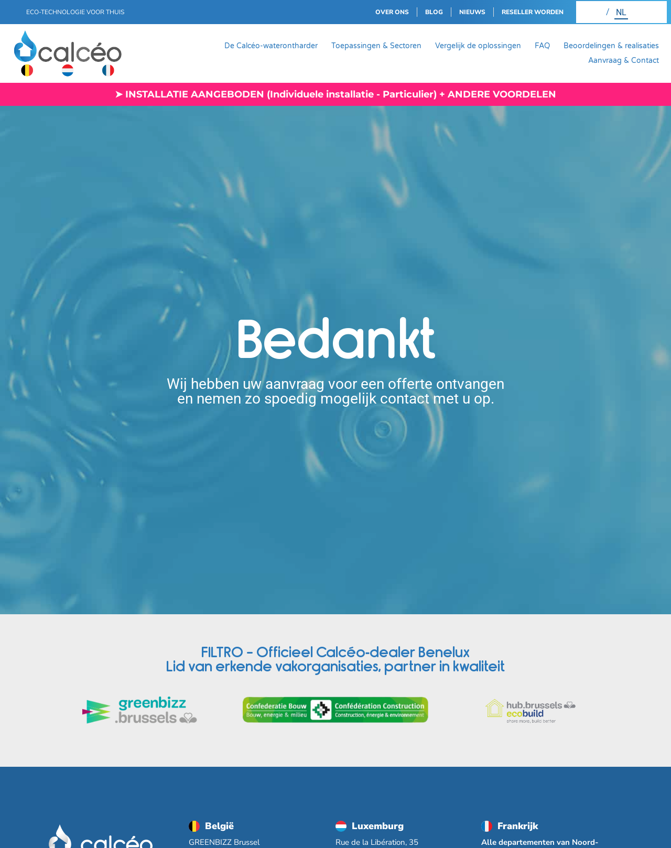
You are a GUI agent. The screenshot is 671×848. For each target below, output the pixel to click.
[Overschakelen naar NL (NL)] (621, 12)
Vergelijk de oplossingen (478, 45)
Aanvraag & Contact (623, 60)
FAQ (542, 45)
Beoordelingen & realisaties (611, 45)
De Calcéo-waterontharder (271, 45)
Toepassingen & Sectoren (376, 45)
